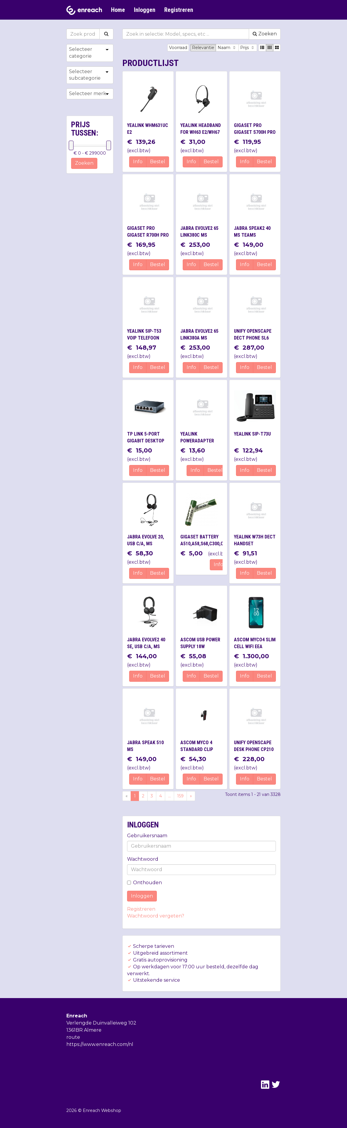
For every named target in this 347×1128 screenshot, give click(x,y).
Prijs (247, 47)
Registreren (178, 9)
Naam (227, 47)
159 (180, 796)
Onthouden (144, 882)
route (73, 1037)
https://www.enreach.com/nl (99, 1044)
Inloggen (144, 9)
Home (118, 9)
